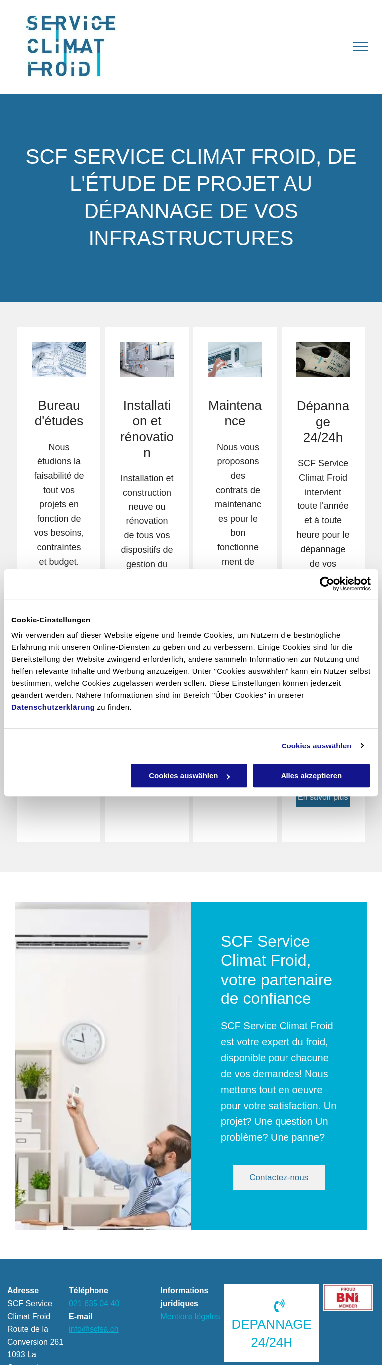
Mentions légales (190, 1316)
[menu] (360, 47)
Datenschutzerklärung (53, 707)
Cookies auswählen (317, 746)
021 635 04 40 (94, 1303)
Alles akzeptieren (311, 775)
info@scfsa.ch (94, 1329)
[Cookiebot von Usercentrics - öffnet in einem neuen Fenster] (327, 583)
